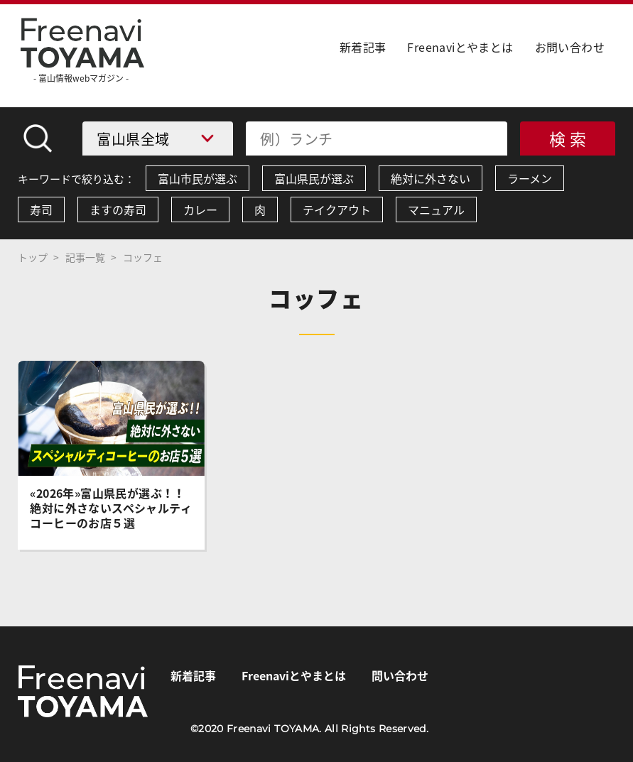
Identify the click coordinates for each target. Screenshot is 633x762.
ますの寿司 (118, 209)
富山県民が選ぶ (314, 178)
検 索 (568, 138)
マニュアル (436, 209)
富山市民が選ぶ (197, 178)
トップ (33, 257)
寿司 (41, 209)
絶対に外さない (430, 178)
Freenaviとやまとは (460, 46)
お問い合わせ (570, 46)
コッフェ (143, 257)
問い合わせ (400, 675)
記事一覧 (85, 257)
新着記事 (363, 46)
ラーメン (529, 178)
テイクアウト (337, 209)
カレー (200, 209)
